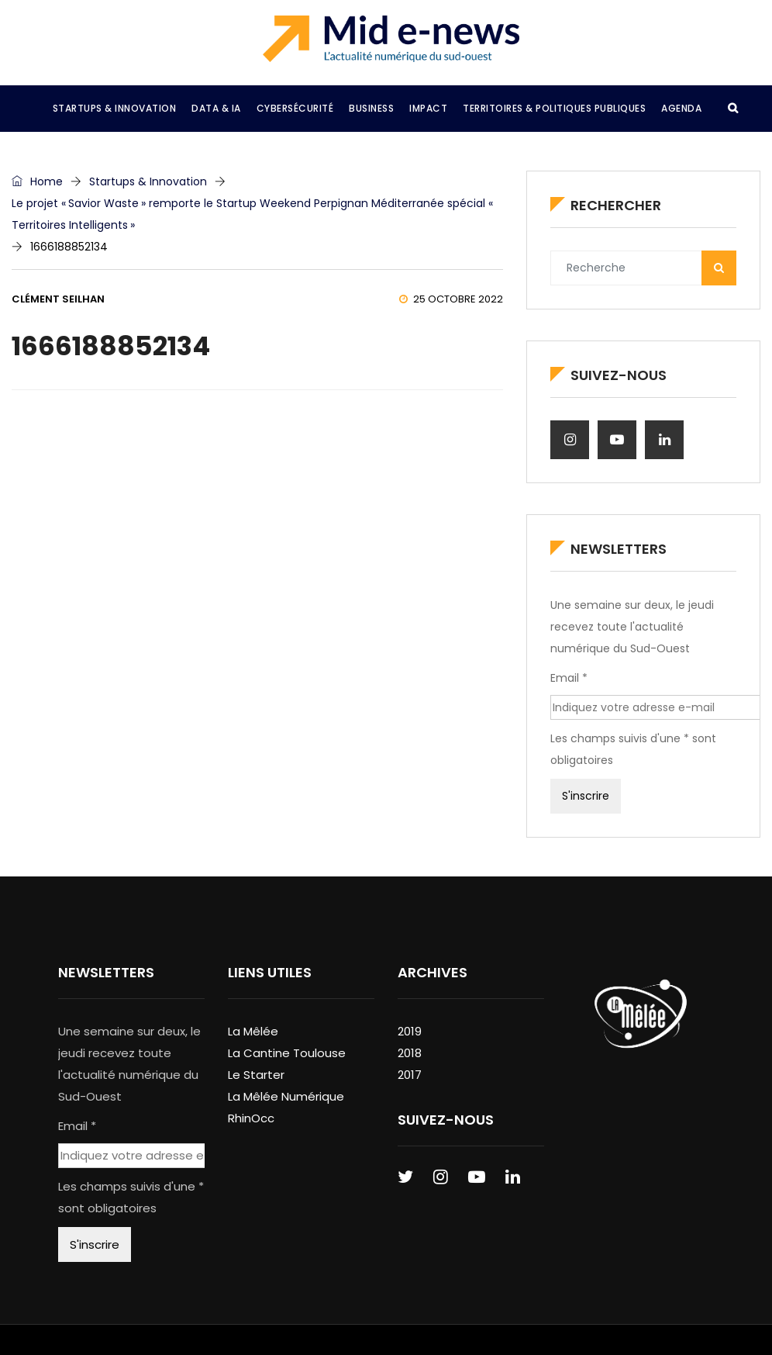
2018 (410, 1053)
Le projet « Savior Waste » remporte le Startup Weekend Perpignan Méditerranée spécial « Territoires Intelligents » (253, 214)
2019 (410, 1031)
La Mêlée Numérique (286, 1096)
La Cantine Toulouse (287, 1053)
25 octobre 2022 (451, 299)
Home (37, 181)
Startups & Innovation (148, 181)
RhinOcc (251, 1118)
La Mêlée (253, 1031)
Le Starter (256, 1074)
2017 (410, 1074)
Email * (569, 678)
